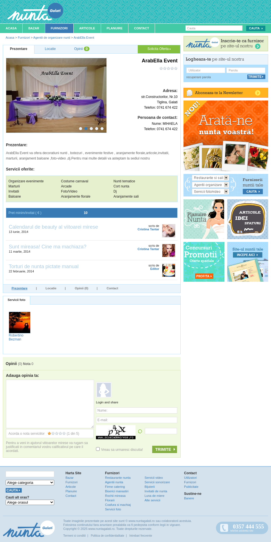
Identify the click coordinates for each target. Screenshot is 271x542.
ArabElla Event (84, 37)
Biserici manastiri (116, 491)
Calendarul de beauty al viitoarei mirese (53, 227)
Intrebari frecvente (140, 535)
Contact (141, 28)
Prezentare (19, 288)
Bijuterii (150, 486)
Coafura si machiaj (118, 504)
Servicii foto (16, 299)
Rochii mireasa (115, 495)
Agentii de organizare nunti (51, 37)
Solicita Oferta (159, 49)
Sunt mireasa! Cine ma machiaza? (47, 247)
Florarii (110, 500)
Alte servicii (152, 500)
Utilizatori (190, 477)
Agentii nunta (114, 482)
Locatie (50, 288)
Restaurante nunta (118, 477)
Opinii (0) (81, 288)
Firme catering (115, 486)
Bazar (33, 28)
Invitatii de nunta (156, 491)
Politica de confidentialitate (107, 535)
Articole (87, 28)
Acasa (11, 28)
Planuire (115, 28)
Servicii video (154, 477)
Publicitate (191, 486)
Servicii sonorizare (157, 482)
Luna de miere (154, 495)
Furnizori (59, 28)
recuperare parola (198, 77)
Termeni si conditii (74, 535)
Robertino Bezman (16, 337)
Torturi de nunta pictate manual (43, 266)
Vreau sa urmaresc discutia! (119, 450)
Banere (189, 498)
